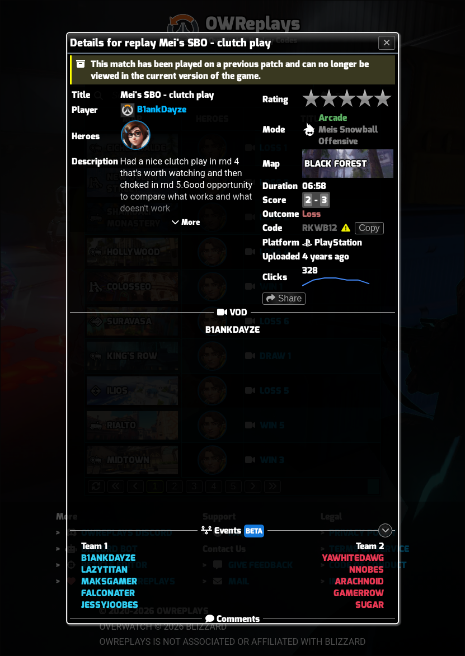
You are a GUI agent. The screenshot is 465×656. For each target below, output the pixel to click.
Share (284, 298)
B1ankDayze (161, 109)
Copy (369, 228)
